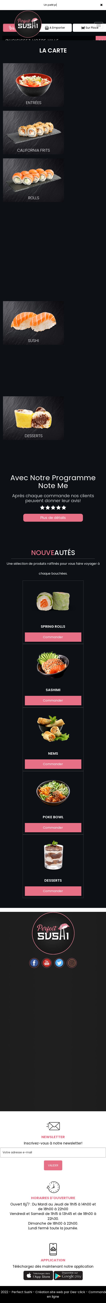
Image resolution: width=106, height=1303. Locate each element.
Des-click (77, 1292)
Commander (53, 637)
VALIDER (53, 1165)
